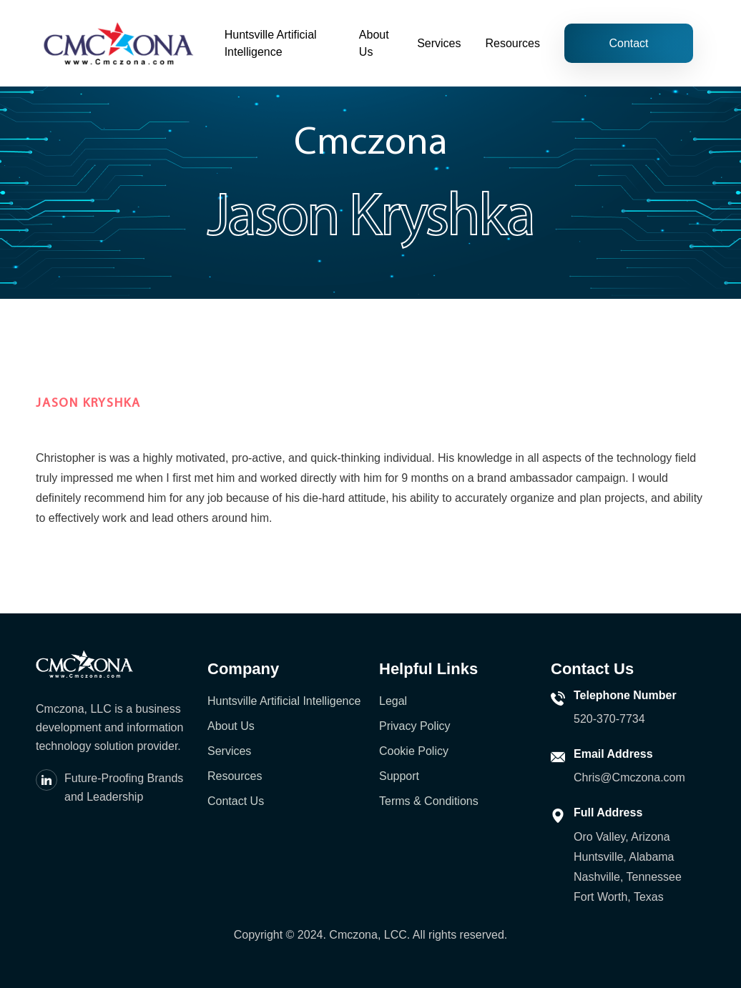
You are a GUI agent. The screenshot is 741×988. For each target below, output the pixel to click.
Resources (513, 43)
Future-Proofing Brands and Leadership (123, 787)
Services (439, 43)
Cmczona (353, 935)
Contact (628, 43)
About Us (374, 43)
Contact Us (235, 801)
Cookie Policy (413, 751)
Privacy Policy (415, 726)
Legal (393, 701)
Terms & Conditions (429, 801)
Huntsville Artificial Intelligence (271, 43)
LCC (395, 935)
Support (399, 776)
